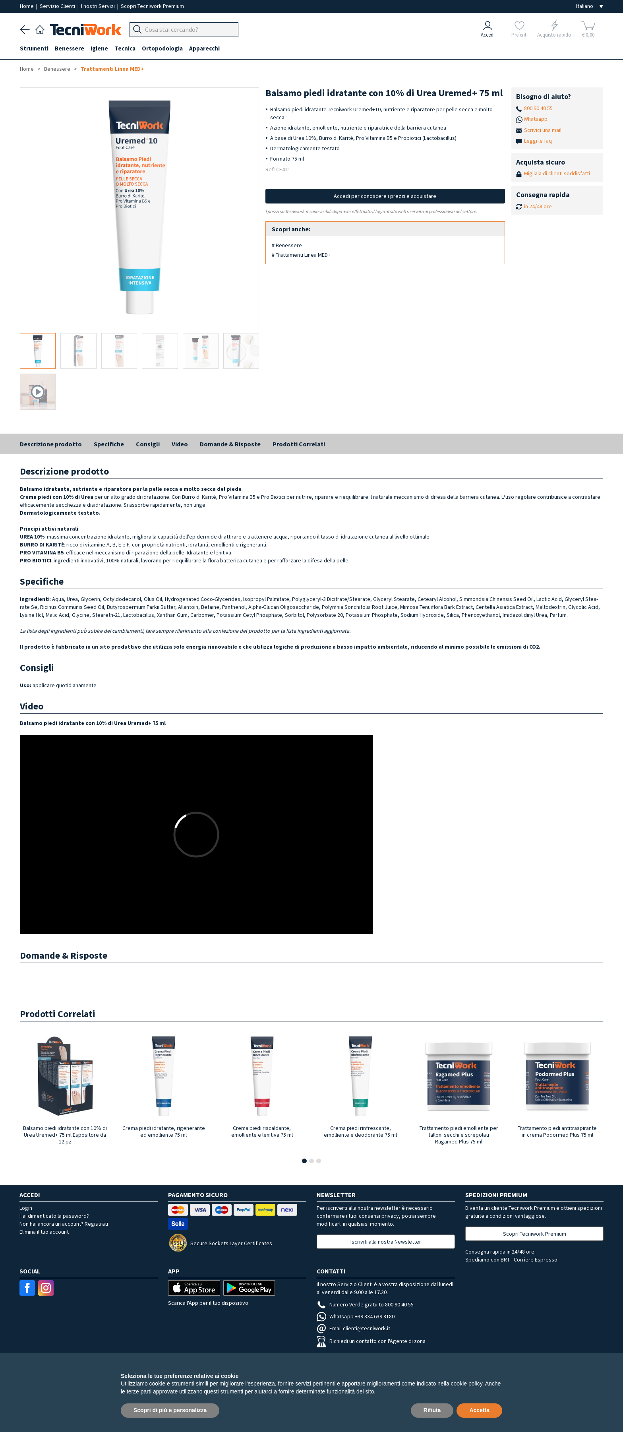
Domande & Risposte (230, 444)
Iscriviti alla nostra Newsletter (385, 1241)
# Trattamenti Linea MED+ (301, 254)
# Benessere (287, 245)
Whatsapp (536, 118)
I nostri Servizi (98, 6)
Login (25, 1207)
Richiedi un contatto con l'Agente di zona (371, 1341)
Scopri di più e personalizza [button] (170, 1410)
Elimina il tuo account (44, 1231)
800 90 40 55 (538, 108)
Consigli (148, 444)
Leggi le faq (538, 140)
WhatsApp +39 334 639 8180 (356, 1316)
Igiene (99, 48)
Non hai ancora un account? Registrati (63, 1223)
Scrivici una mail (542, 130)
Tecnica (124, 48)
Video (180, 444)
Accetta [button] (479, 1410)
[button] (304, 1161)
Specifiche (109, 444)
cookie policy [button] (466, 1383)
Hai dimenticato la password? (54, 1215)
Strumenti (34, 48)
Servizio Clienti (58, 6)
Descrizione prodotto (51, 444)
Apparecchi (204, 48)
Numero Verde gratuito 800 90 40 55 (365, 1304)
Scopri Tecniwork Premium (152, 6)
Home (27, 6)
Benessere (69, 48)
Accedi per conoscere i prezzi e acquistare (385, 196)
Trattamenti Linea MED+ (112, 68)
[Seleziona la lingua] (589, 6)
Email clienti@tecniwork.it (353, 1328)
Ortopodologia (162, 48)
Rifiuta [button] (432, 1410)
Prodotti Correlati (299, 444)
